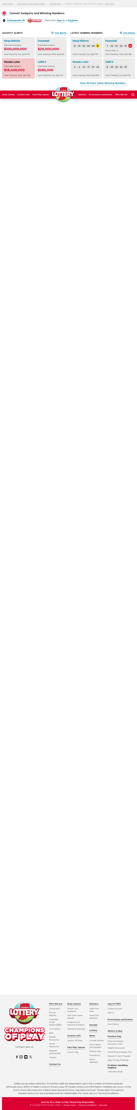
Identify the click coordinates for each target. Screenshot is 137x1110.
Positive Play (55, 4)
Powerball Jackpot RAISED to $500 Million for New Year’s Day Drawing (24, 285)
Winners (82, 95)
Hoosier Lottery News (93, 1030)
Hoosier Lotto (12, 62)
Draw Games (8, 95)
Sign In (61, 20)
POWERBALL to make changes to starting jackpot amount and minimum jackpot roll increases (24, 955)
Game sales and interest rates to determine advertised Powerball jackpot (24, 908)
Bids (51, 1033)
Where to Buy (115, 1031)
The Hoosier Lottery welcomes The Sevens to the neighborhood (23, 967)
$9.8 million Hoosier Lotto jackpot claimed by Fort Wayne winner (24, 896)
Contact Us (55, 1064)
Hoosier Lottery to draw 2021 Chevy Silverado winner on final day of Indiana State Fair (24, 483)
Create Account (115, 1008)
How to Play (73, 1052)
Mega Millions (12, 40)
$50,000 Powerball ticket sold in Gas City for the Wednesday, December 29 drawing (23, 298)
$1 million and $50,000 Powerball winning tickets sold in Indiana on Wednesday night (24, 245)
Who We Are (121, 95)
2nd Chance (113, 1024)
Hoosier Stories (96, 1040)
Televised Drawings (76, 1029)
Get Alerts (60, 33)
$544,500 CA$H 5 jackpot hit (22, 655)
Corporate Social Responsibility (31, 4)
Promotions (94, 1055)
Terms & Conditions (87, 1105)
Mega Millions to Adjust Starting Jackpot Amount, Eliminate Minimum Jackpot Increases (24, 942)
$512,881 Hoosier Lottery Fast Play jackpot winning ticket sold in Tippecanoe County (24, 156)
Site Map (103, 1105)
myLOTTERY (114, 1004)
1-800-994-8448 (115, 1072)
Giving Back (7, 4)
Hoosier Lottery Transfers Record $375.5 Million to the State (22, 504)
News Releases (17, 147)
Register (73, 20)
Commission (54, 1029)
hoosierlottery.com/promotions (67, 290)
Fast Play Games (40, 95)
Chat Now (109, 4)
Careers (52, 1057)
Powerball (43, 40)
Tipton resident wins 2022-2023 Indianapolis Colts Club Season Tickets (24, 310)
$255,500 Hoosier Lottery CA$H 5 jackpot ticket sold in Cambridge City (24, 205)
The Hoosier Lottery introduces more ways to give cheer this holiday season (24, 353)
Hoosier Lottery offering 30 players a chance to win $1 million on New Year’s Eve (21, 815)
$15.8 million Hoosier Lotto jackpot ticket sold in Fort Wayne (21, 517)
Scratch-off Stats (74, 1040)
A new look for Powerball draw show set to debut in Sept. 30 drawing (23, 803)
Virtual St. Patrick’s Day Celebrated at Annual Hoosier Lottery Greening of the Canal (23, 664)
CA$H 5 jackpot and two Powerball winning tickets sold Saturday (23, 461)
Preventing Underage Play (120, 1052)
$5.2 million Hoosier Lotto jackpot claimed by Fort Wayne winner (24, 883)
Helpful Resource (116, 1048)
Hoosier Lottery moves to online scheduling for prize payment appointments (24, 852)
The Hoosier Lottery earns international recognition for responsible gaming (22, 322)
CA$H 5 (42, 62)
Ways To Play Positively (118, 1060)
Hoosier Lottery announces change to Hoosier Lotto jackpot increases (21, 920)
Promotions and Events (100, 95)
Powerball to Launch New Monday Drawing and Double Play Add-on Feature (23, 548)
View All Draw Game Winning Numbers (103, 83)
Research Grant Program (119, 1056)
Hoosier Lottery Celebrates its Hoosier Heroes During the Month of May (23, 628)
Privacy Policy (69, 1105)
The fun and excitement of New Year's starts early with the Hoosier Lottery (24, 588)
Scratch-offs (24, 95)
